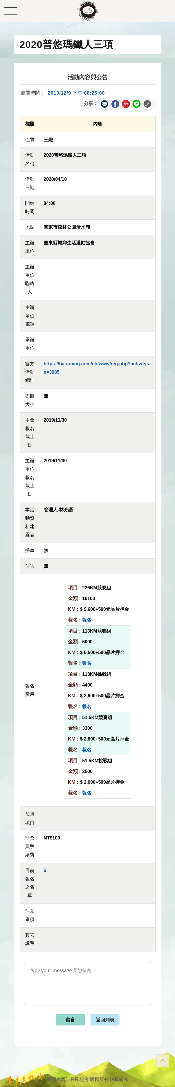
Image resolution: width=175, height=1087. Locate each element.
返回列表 (105, 1019)
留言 (70, 1019)
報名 (86, 619)
